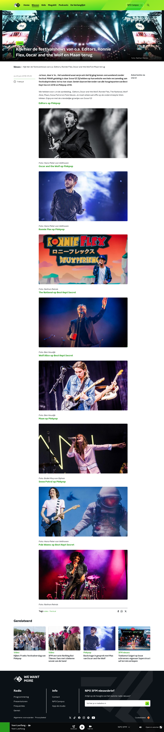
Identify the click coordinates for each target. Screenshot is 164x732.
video (46, 611)
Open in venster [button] (154, 727)
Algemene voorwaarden (24, 717)
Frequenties (19, 706)
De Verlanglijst (77, 5)
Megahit (52, 5)
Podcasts (63, 5)
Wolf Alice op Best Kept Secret (56, 355)
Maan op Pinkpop (48, 419)
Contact (56, 697)
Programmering (21, 697)
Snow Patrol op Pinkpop (52, 482)
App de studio (58, 706)
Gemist (17, 711)
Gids (43, 5)
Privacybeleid (40, 717)
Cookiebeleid (140, 718)
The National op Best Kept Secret (57, 292)
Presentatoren (20, 702)
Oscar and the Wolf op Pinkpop (56, 166)
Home (26, 5)
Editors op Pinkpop (49, 103)
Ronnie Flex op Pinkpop (52, 229)
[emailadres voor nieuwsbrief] (117, 703)
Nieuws (35, 5)
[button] (73, 727)
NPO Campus (134, 5)
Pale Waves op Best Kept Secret (56, 545)
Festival (53, 611)
